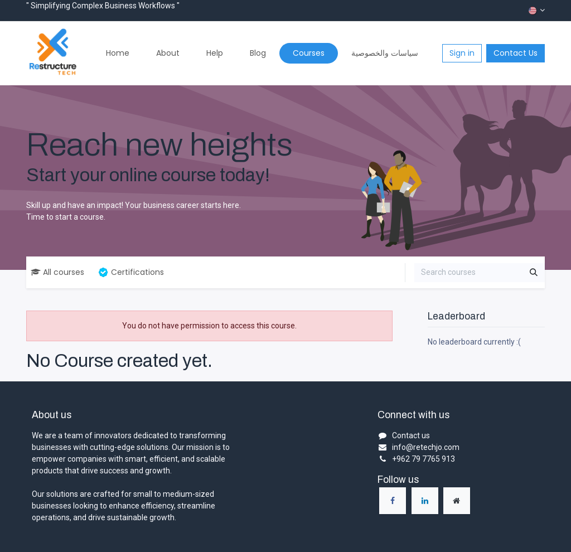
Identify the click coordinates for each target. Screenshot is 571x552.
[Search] (533, 272)
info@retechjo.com (425, 447)
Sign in (462, 53)
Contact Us (515, 53)
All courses (57, 272)
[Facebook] (392, 500)
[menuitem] (118, 53)
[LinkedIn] (425, 500)
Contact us (411, 435)
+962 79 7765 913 (423, 458)
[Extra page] (456, 500)
